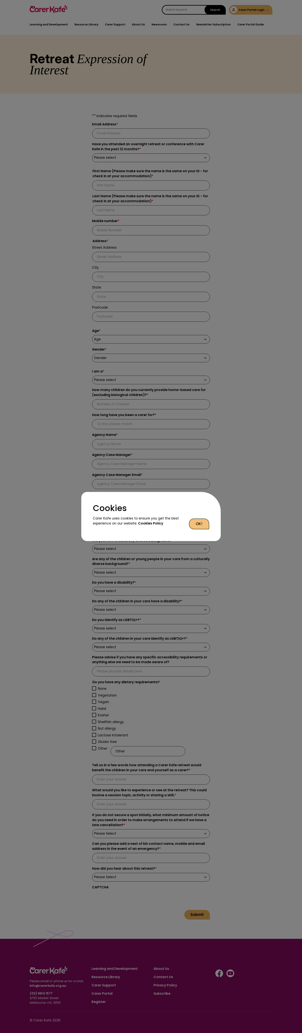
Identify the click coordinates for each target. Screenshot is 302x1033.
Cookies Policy (150, 523)
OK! (199, 523)
